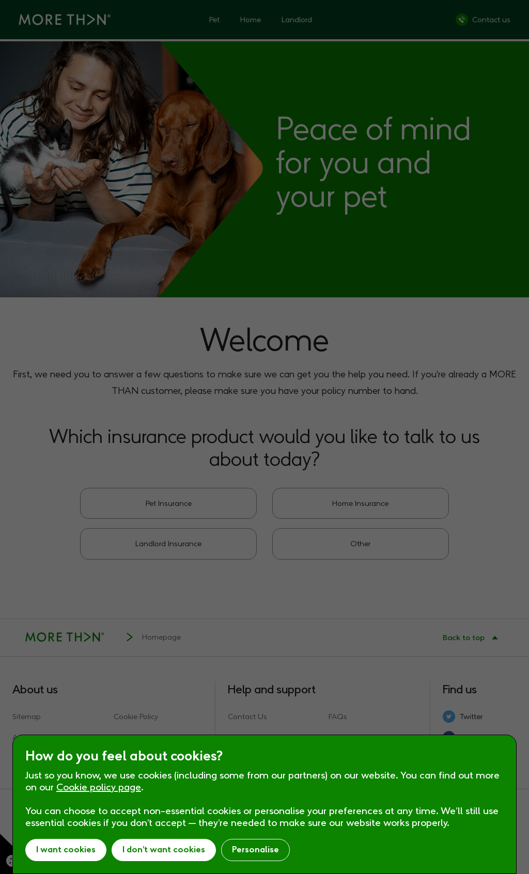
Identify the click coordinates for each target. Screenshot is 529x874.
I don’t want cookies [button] (163, 849)
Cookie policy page (98, 787)
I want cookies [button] (66, 849)
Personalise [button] (255, 849)
